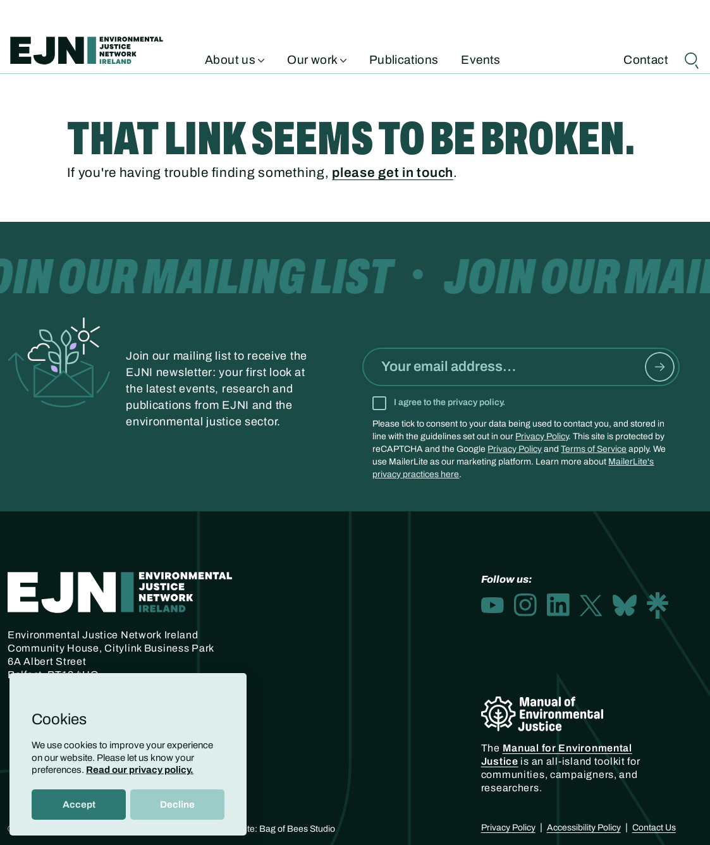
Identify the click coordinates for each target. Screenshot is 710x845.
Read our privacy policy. (139, 770)
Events (480, 58)
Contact (645, 58)
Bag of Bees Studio (297, 829)
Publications (404, 58)
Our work (316, 58)
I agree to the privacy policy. (449, 402)
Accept (79, 804)
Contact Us (654, 827)
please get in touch (392, 172)
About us (234, 58)
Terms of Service (594, 449)
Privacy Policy (541, 436)
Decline (177, 804)
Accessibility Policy (584, 827)
